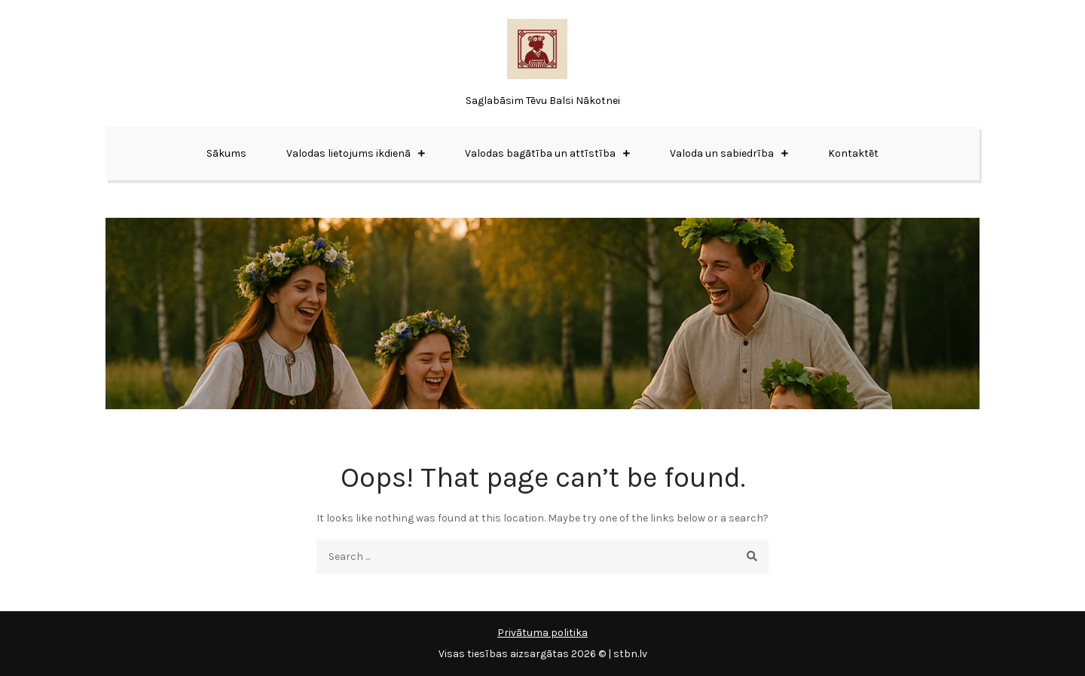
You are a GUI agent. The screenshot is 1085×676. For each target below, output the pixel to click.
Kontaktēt (853, 153)
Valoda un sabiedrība (722, 153)
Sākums (226, 153)
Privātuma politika (542, 632)
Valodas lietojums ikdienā (348, 153)
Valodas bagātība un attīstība (540, 153)
